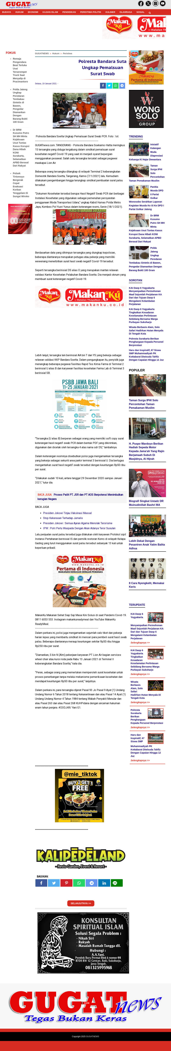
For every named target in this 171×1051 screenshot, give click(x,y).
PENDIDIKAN (69, 12)
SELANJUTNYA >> (81, 913)
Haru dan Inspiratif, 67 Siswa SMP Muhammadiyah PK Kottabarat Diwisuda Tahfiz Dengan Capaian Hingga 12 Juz (146, 746)
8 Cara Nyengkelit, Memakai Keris (146, 585)
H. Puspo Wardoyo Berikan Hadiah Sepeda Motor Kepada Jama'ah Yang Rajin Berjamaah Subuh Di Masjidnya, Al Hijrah (146, 452)
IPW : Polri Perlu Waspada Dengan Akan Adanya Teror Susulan (79, 538)
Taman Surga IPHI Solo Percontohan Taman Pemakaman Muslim (143, 405)
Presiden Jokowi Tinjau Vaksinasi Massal (67, 523)
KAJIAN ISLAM (50, 12)
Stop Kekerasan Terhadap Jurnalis (63, 528)
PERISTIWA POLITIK (90, 12)
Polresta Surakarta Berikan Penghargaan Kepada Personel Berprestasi (146, 341)
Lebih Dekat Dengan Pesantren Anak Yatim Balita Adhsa (147, 545)
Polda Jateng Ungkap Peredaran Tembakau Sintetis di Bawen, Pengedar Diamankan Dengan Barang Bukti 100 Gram (20, 105)
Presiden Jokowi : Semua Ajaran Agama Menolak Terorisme (77, 533)
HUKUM (19, 12)
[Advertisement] (85, 1027)
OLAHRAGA (126, 12)
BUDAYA (6, 12)
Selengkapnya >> (140, 643)
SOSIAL (140, 12)
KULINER (110, 12)
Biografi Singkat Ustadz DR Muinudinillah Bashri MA (146, 503)
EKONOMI (33, 12)
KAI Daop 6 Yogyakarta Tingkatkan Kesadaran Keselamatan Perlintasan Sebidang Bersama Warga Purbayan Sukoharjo (143, 315)
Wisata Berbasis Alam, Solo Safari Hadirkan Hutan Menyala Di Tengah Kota (146, 330)
